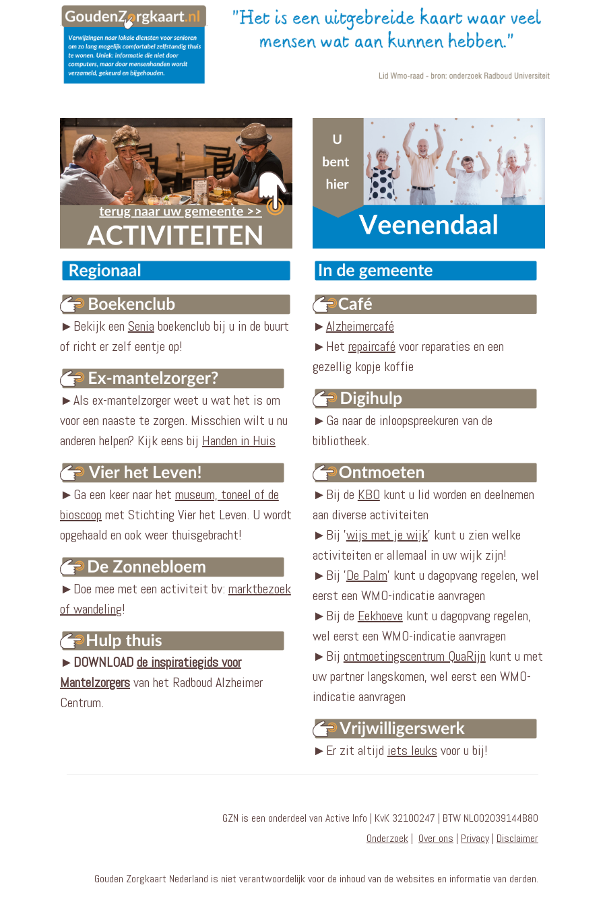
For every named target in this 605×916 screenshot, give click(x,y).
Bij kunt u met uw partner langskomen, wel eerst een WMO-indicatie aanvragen (428, 676)
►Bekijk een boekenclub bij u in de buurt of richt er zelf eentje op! (176, 324)
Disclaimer (517, 838)
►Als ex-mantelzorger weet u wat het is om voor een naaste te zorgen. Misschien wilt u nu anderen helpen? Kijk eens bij (176, 408)
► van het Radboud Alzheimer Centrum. (161, 682)
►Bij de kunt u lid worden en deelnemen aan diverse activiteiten (429, 492)
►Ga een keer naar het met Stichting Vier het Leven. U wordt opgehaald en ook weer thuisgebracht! (176, 502)
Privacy (475, 838)
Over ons (435, 838)
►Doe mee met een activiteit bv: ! (176, 586)
